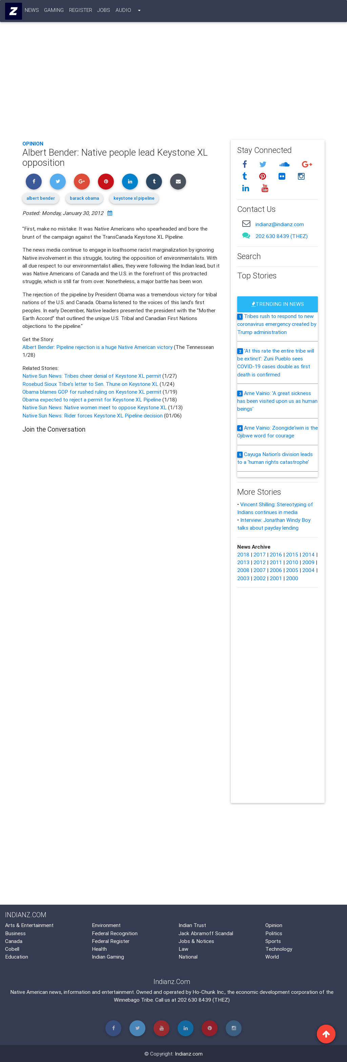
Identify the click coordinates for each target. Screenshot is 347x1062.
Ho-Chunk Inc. (208, 991)
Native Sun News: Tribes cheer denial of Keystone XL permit (92, 375)
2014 (308, 554)
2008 (243, 570)
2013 (243, 562)
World (272, 956)
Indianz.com (189, 1053)
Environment (106, 925)
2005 (292, 570)
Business (15, 933)
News (32, 11)
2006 (276, 570)
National (188, 956)
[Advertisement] (173, 84)
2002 (259, 578)
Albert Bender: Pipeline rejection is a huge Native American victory (98, 346)
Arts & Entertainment (29, 925)
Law (183, 948)
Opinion (32, 143)
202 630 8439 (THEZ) (282, 236)
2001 (276, 578)
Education (16, 956)
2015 (292, 554)
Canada (13, 941)
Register (80, 11)
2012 (259, 562)
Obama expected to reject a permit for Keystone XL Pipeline (92, 399)
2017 (259, 554)
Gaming (54, 11)
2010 (292, 562)
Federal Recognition (115, 933)
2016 (276, 554)
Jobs (104, 11)
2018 (243, 554)
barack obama (84, 198)
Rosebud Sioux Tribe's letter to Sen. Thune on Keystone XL (91, 383)
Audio (123, 11)
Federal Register (110, 941)
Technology (278, 948)
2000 (292, 578)
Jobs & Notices (196, 941)
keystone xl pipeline (134, 198)
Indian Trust (192, 925)
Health (99, 948)
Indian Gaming (108, 956)
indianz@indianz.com (280, 224)
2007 (259, 570)
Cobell (12, 948)
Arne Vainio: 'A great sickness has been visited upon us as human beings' (277, 401)
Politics (273, 933)
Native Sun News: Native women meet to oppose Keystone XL (95, 407)
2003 (243, 578)
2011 (276, 562)
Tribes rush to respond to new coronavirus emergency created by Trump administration (276, 324)
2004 (308, 570)
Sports (273, 941)
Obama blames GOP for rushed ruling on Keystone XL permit (92, 391)
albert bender (40, 198)
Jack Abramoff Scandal (206, 933)
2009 (308, 562)
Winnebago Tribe (133, 999)
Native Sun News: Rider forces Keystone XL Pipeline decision (92, 415)
